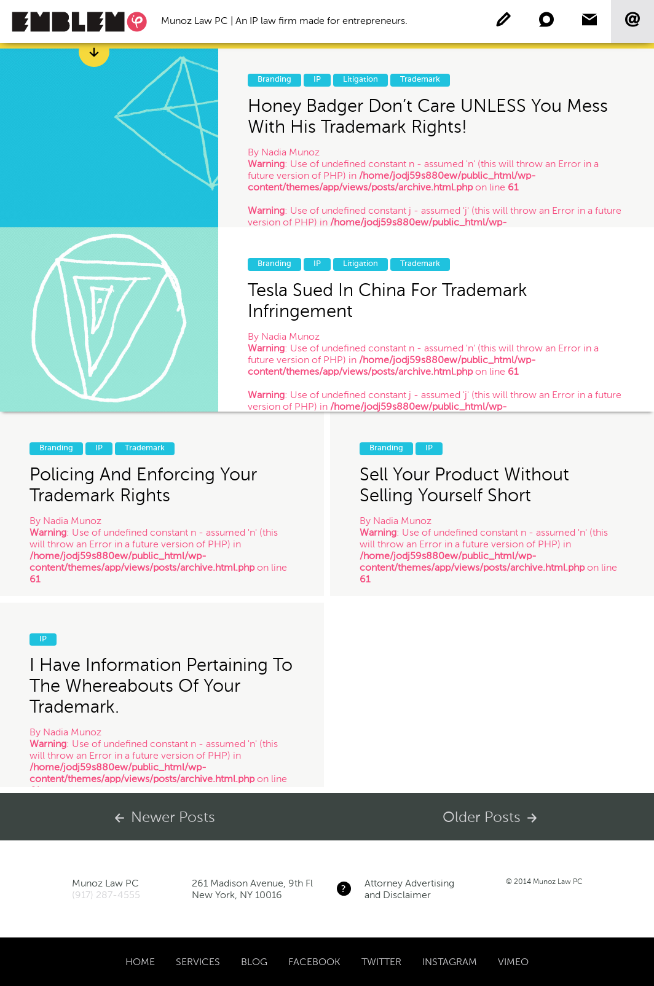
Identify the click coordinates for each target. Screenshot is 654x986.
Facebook (314, 962)
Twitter (381, 962)
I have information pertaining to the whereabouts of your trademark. (161, 686)
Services (198, 962)
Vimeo (513, 962)
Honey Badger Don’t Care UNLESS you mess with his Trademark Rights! (428, 116)
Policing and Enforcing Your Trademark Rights (143, 485)
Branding (274, 80)
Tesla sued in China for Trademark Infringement (387, 300)
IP (317, 80)
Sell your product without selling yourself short (464, 485)
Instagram (449, 962)
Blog (254, 962)
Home (140, 962)
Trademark (420, 80)
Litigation (360, 80)
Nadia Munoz (290, 152)
